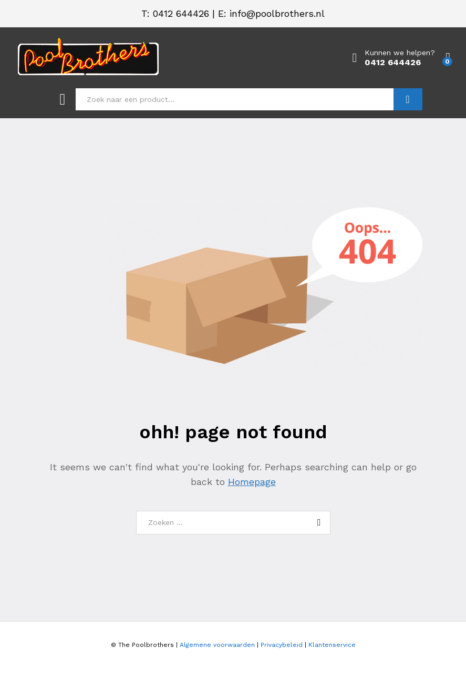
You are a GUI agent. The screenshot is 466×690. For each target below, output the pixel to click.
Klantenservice (332, 644)
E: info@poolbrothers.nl (271, 13)
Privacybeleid (282, 644)
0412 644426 (181, 13)
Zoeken (407, 99)
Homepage (252, 481)
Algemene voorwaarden (217, 644)
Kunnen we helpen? (400, 52)
